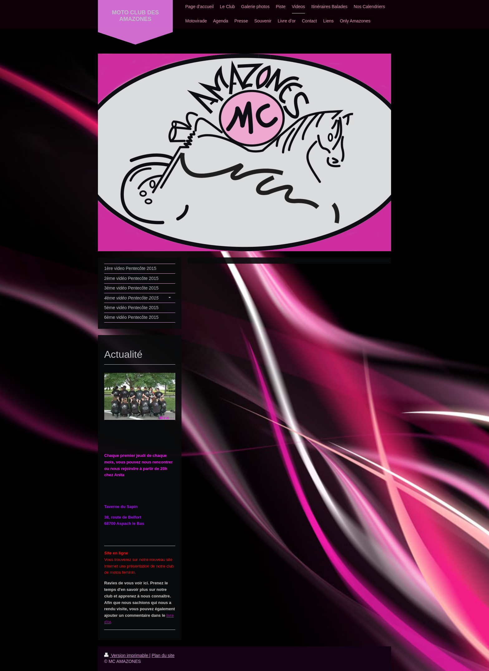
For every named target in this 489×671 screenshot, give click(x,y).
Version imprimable (126, 655)
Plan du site (163, 655)
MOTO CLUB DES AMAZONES (135, 15)
